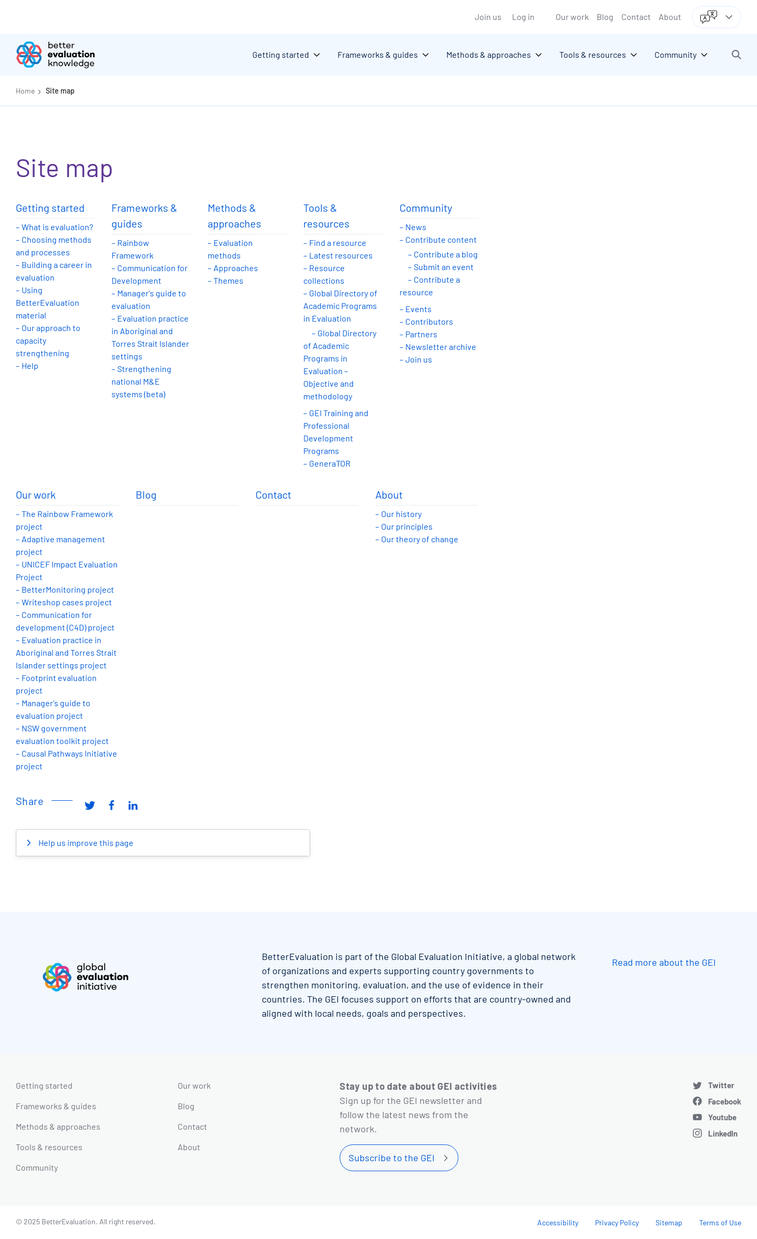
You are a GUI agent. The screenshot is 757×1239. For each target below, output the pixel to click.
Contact (636, 17)
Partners (421, 334)
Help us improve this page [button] (85, 843)
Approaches (235, 268)
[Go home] (63, 54)
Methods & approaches (234, 215)
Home (25, 90)
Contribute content (441, 239)
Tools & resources (326, 215)
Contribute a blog (446, 254)
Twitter (721, 1085)
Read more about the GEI (664, 962)
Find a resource (337, 242)
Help (30, 365)
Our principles (407, 526)
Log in (523, 17)
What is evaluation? (57, 227)
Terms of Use (720, 1222)
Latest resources (341, 255)
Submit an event (444, 267)
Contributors (429, 321)
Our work (572, 17)
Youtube (722, 1117)
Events (418, 309)
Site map (60, 90)
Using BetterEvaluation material (47, 302)
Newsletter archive (440, 347)
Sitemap (669, 1222)
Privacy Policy (617, 1222)
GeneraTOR (330, 463)
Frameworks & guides (144, 215)
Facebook (724, 1101)
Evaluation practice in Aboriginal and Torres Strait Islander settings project (66, 652)
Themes (228, 280)
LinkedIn (723, 1133)
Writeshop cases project (67, 602)
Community (426, 207)
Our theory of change (419, 539)
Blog (605, 17)
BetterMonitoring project (68, 589)
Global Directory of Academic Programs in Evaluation (340, 305)
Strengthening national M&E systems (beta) (141, 381)
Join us (488, 17)
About (670, 17)
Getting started (50, 207)
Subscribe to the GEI (392, 1157)
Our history (401, 514)
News (415, 227)
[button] (736, 54)
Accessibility (557, 1222)
